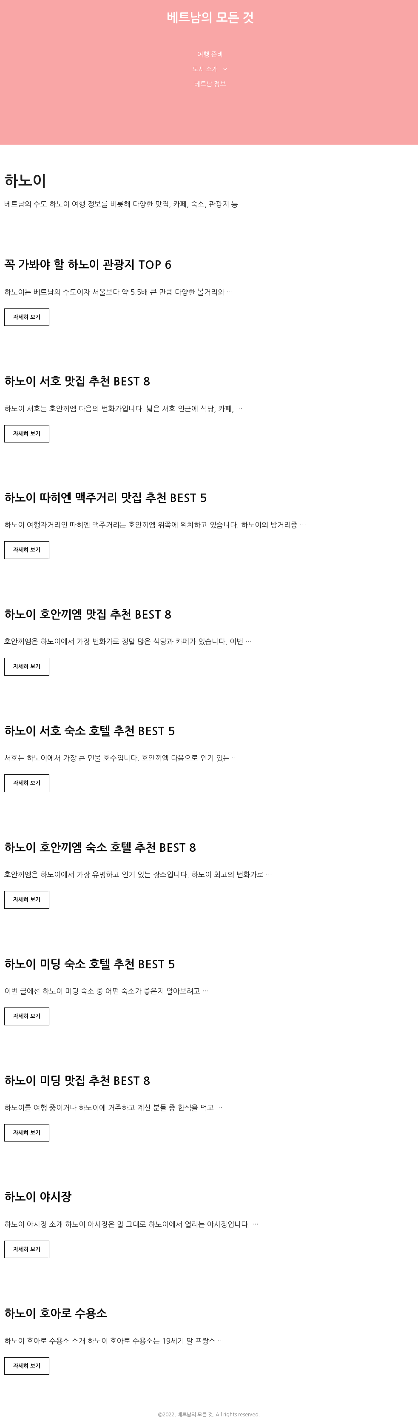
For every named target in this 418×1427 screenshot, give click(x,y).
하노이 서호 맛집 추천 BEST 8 (77, 381)
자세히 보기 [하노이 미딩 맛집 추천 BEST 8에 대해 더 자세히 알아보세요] (26, 1133)
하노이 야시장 (37, 1197)
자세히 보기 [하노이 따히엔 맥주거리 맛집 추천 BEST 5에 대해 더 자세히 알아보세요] (26, 550)
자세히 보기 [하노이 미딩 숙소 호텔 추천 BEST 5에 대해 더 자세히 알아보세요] (26, 1016)
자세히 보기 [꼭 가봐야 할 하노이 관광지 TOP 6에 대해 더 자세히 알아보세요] (26, 317)
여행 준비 (210, 54)
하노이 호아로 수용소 (55, 1313)
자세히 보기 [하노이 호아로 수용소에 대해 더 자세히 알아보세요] (26, 1366)
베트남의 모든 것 (210, 18)
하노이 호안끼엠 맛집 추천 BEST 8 (87, 614)
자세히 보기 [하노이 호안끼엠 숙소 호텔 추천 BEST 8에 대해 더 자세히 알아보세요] (26, 899)
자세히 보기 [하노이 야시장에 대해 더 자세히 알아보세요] (26, 1249)
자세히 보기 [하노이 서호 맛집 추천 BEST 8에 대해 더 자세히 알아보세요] (26, 434)
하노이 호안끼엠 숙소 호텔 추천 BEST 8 (100, 847)
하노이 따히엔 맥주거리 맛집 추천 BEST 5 (105, 498)
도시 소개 (214, 69)
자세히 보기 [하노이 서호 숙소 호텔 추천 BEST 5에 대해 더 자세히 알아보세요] (26, 783)
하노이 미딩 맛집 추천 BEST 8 (77, 1081)
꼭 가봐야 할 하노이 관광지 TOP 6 (87, 265)
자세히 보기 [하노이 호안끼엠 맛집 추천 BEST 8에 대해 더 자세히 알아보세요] (26, 666)
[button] (227, 69)
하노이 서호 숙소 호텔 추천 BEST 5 (89, 731)
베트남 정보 (210, 84)
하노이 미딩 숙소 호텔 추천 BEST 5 (89, 964)
